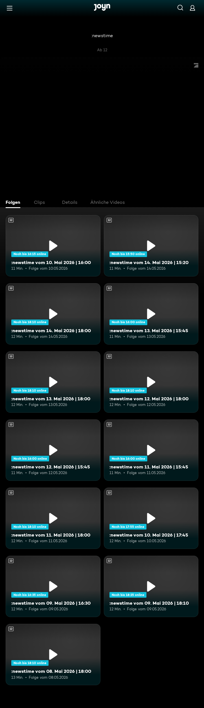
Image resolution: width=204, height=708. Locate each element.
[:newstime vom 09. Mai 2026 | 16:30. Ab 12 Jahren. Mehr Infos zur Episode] (53, 586)
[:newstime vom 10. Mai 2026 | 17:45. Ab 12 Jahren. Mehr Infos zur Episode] (151, 518)
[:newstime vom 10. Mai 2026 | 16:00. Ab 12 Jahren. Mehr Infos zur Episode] (53, 245)
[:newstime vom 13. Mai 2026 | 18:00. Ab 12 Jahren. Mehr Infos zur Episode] (53, 382)
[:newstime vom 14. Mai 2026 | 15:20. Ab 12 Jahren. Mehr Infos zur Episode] (151, 245)
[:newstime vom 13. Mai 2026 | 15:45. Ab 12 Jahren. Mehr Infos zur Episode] (151, 314)
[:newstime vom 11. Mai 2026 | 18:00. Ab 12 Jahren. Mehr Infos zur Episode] (53, 518)
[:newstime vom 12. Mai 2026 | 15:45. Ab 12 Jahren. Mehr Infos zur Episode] (53, 450)
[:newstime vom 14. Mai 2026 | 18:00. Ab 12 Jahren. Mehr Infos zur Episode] (53, 314)
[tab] (14, 203)
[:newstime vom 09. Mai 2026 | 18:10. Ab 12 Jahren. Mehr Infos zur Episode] (151, 586)
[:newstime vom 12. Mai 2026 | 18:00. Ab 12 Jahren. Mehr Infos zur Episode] (151, 382)
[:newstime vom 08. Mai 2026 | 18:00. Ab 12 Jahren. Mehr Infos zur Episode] (53, 654)
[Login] (192, 8)
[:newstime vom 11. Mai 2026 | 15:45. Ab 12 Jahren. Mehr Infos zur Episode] (151, 450)
